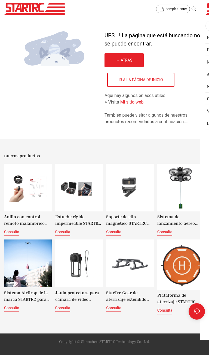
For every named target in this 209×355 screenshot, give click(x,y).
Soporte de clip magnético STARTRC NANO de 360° (126, 220)
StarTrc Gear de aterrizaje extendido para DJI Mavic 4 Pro (127, 296)
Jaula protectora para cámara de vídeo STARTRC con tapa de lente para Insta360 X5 (78, 296)
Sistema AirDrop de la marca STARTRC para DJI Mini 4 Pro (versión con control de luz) (27, 296)
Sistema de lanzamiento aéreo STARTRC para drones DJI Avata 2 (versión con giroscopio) (179, 220)
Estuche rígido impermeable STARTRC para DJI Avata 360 (78, 220)
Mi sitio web (132, 102)
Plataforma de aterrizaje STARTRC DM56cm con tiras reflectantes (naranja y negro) (180, 298)
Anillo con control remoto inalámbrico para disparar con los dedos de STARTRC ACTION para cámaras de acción (26, 220)
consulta (11, 232)
